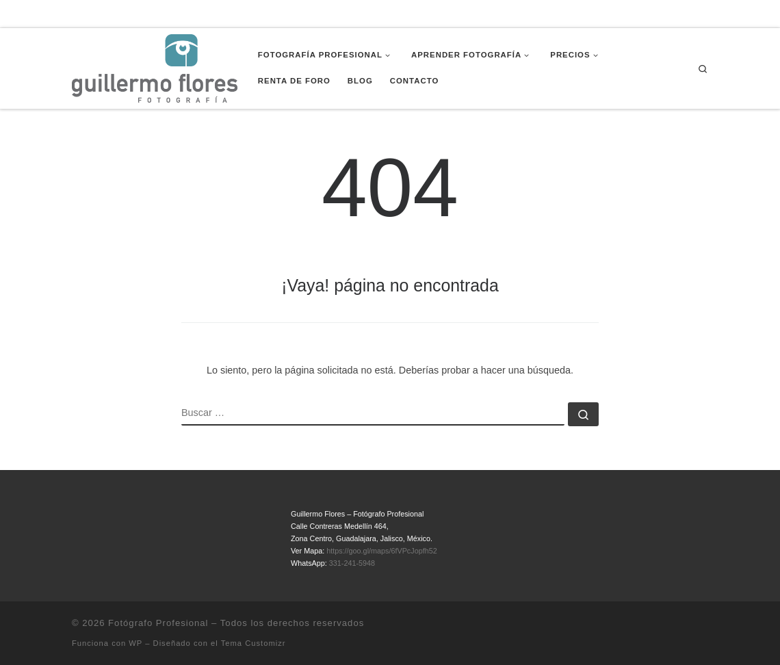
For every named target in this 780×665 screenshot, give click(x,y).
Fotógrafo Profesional (158, 623)
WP (135, 643)
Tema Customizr (253, 643)
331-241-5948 (352, 563)
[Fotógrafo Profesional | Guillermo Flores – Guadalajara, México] (154, 67)
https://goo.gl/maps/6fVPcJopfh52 (381, 551)
